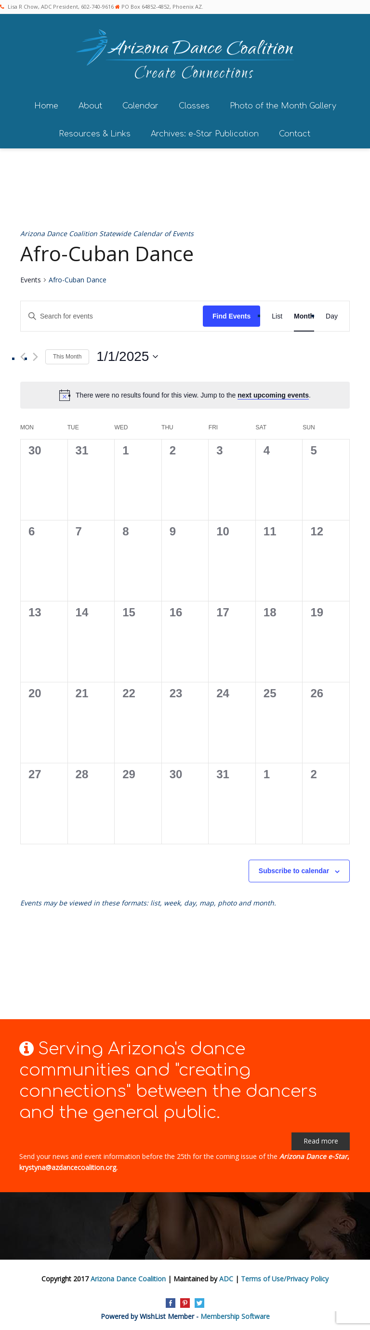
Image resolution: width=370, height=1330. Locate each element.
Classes (194, 104)
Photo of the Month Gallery (283, 104)
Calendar (140, 104)
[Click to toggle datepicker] (127, 355)
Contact (294, 132)
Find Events (231, 315)
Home (46, 104)
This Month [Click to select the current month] (67, 355)
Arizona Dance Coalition (128, 1277)
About (90, 104)
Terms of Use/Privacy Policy (285, 1277)
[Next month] (35, 355)
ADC (226, 1277)
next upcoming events (273, 394)
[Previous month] (23, 355)
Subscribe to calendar (294, 870)
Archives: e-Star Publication (205, 132)
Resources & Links (95, 132)
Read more (321, 1139)
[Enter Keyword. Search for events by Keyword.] (112, 315)
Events (30, 278)
